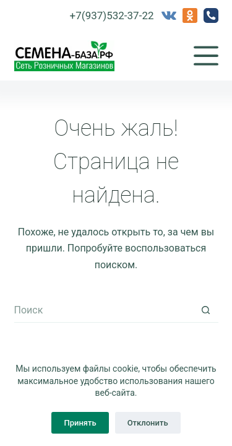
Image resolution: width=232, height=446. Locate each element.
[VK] (168, 15)
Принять (80, 422)
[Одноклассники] (190, 15)
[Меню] (206, 55)
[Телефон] (211, 15)
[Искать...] (104, 310)
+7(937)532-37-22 (112, 15)
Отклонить (147, 422)
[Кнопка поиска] (206, 310)
